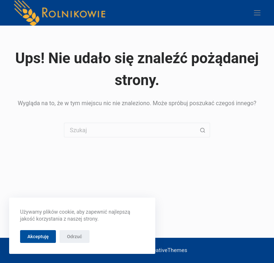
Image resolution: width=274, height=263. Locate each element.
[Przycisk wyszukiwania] (202, 130)
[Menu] (257, 12)
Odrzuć (74, 236)
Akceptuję (38, 236)
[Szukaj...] (129, 130)
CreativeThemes (167, 250)
